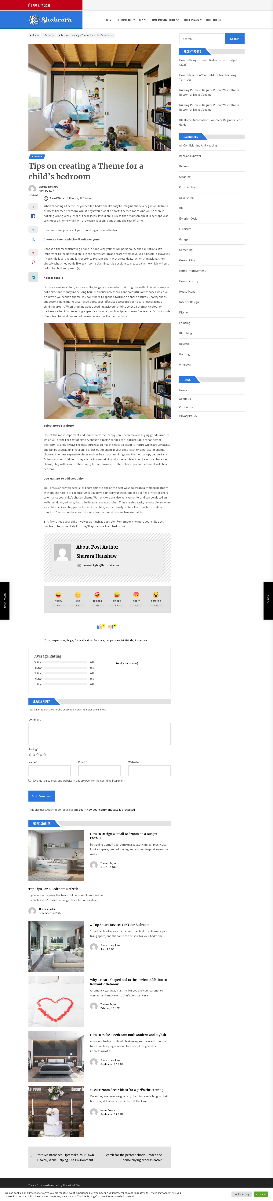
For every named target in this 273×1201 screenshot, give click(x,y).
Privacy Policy (188, 416)
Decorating (126, 20)
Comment (35, 719)
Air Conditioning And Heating (198, 145)
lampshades (113, 640)
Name (33, 762)
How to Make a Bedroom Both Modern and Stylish (128, 1035)
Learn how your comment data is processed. (107, 809)
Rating (33, 749)
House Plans (192, 20)
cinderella (80, 640)
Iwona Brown (107, 1110)
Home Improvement (165, 20)
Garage (183, 239)
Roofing (184, 354)
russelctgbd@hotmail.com (97, 565)
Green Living (187, 260)
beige (70, 640)
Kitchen (184, 312)
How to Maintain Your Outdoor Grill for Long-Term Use (208, 77)
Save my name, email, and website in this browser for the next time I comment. (78, 780)
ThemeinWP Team (72, 1185)
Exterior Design (189, 218)
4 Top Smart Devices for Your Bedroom (120, 925)
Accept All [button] (261, 1194)
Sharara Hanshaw (48, 186)
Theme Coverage (37, 1185)
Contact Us (213, 20)
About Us (185, 399)
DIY (143, 20)
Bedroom (37, 156)
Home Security (188, 281)
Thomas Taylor (108, 863)
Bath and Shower (190, 156)
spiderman (140, 640)
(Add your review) (127, 663)
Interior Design (189, 302)
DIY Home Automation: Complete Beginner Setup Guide (211, 122)
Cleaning (185, 177)
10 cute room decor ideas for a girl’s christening (126, 1090)
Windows (185, 364)
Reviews (184, 344)
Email (82, 762)
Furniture (185, 229)
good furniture (95, 640)
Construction (187, 187)
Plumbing (185, 333)
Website (133, 762)
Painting (184, 323)
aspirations (58, 640)
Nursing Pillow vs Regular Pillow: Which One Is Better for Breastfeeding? (209, 92)
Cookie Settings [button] (242, 1194)
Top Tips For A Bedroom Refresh (53, 889)
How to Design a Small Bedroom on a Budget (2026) (208, 62)
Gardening (186, 250)
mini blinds (127, 640)
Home (109, 20)
